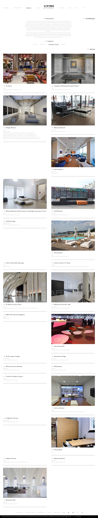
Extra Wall (12, 214)
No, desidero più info (91, 516)
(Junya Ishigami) (66, 308)
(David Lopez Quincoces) (17, 89)
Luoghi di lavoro (43, 44)
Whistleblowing (40, 512)
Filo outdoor (20, 134)
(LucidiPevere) (29, 138)
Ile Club (30, 308)
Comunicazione (61, 7)
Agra (11, 89)
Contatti (76, 7)
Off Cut (15, 138)
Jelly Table (5, 137)
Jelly (11, 421)
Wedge (34, 138)
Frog (30, 134)
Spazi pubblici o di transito (53, 44)
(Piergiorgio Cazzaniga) (65, 350)
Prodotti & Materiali (17, 7)
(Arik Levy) (38, 138)
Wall (71, 266)
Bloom (59, 350)
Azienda (69, 7)
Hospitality (35, 44)
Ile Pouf (18, 135)
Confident (16, 132)
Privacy (49, 512)
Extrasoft (26, 132)
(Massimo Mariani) (9, 138)
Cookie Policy (57, 512)
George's (4, 135)
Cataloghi (38, 7)
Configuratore (5, 7)
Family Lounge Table (7, 134)
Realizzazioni (28, 7)
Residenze (63, 44)
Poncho (25, 138)
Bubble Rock (5, 132)
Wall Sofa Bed (61, 266)
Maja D (23, 137)
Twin (11, 380)
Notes (4, 138)
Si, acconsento (78, 516)
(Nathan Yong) (20, 138)
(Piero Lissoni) (11, 132)
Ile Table (28, 135)
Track (59, 89)
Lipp (14, 137)
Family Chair (60, 308)
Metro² (32, 137)
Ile (58, 131)
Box (11, 360)
